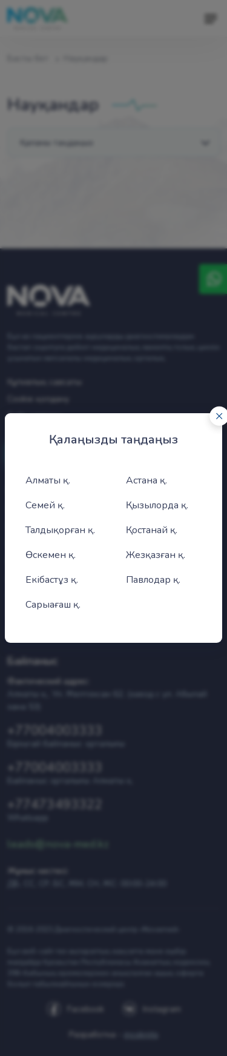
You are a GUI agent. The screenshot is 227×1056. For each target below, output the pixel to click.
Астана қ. (146, 480)
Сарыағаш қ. (53, 604)
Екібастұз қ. (51, 579)
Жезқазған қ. (155, 555)
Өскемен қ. (50, 555)
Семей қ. (45, 505)
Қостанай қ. (151, 530)
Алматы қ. (47, 480)
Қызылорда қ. (157, 505)
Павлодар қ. (153, 579)
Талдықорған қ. (60, 530)
